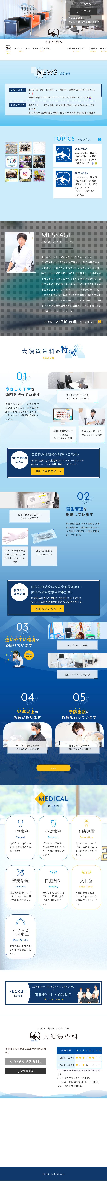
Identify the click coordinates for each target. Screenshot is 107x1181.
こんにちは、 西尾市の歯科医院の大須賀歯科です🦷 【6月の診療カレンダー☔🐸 (86, 158)
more (53, 768)
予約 (86, 11)
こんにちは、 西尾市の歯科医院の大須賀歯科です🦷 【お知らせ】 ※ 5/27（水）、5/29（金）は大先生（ (86, 185)
